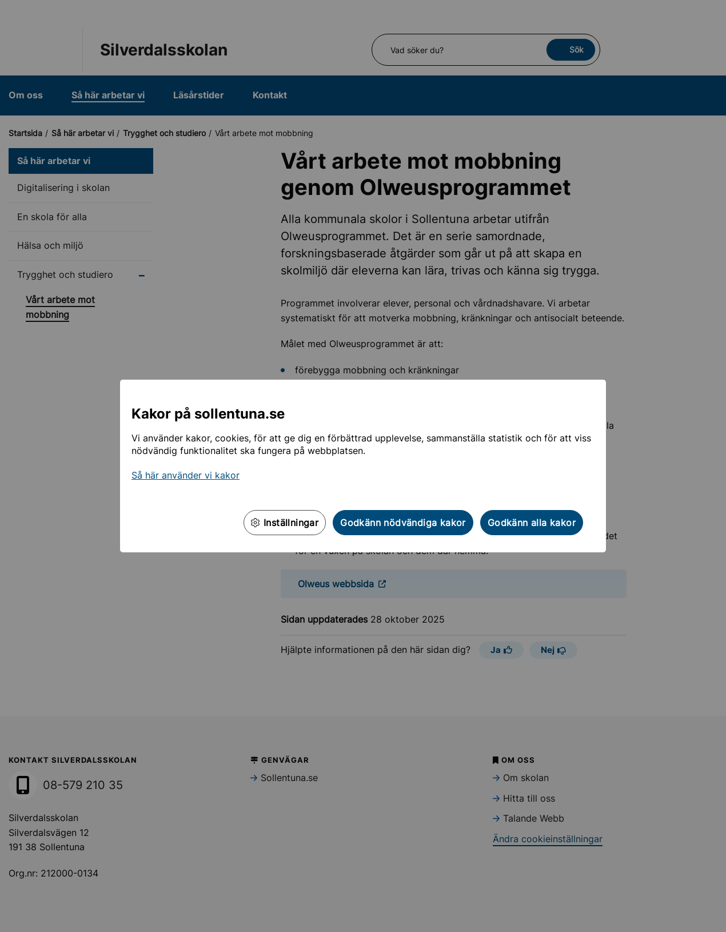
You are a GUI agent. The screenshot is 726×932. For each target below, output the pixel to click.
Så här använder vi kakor (185, 475)
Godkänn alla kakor (532, 522)
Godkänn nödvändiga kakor (403, 522)
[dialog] (363, 466)
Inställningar (284, 522)
